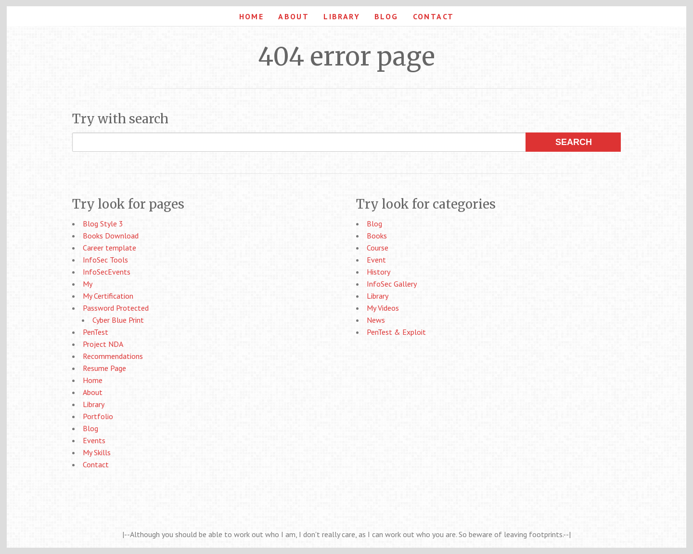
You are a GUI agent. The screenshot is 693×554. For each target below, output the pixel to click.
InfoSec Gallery (392, 284)
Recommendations (113, 356)
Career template (109, 247)
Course (377, 247)
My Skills (97, 452)
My (87, 284)
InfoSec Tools (105, 259)
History (378, 272)
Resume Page (104, 368)
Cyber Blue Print (118, 320)
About (293, 16)
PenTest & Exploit (396, 332)
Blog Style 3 (103, 223)
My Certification (108, 296)
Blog (386, 16)
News (376, 320)
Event (376, 259)
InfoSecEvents (106, 272)
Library (341, 16)
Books (377, 235)
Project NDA (103, 344)
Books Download (111, 235)
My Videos (383, 308)
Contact (433, 16)
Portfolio (98, 416)
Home (251, 16)
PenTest (95, 332)
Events (94, 440)
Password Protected (116, 308)
